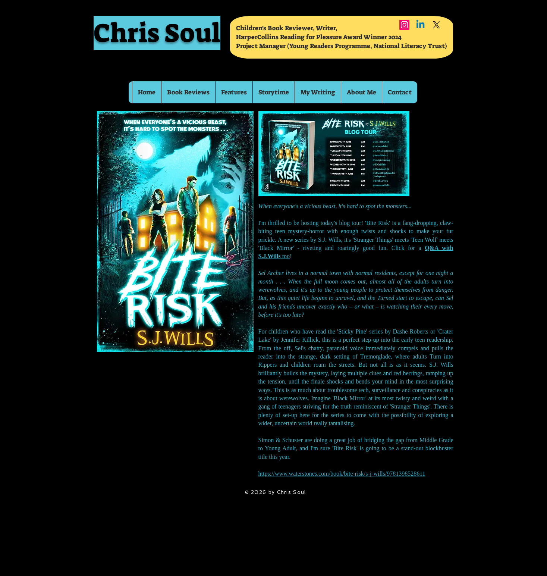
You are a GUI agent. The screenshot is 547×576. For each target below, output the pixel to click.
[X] (436, 25)
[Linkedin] (420, 25)
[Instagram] (404, 25)
